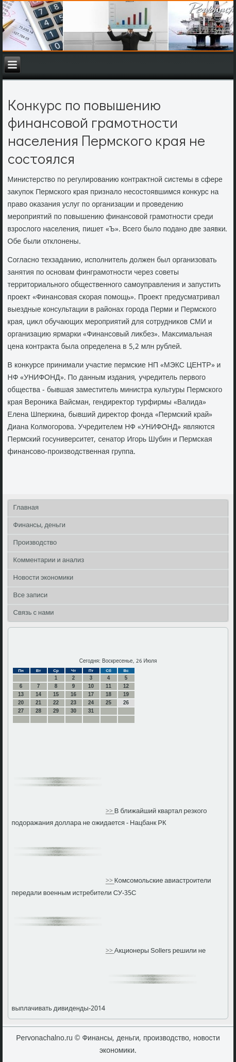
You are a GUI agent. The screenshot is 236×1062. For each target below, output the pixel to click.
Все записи (30, 595)
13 (21, 694)
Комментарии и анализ (49, 560)
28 (38, 711)
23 (73, 702)
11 (108, 686)
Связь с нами (33, 613)
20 (21, 702)
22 (56, 702)
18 (108, 694)
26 (126, 702)
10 (91, 686)
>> (110, 811)
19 (126, 694)
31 (91, 711)
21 (38, 702)
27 (21, 711)
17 (91, 694)
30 (73, 711)
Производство (35, 543)
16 (73, 694)
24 (91, 702)
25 (108, 702)
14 (38, 694)
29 (56, 711)
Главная (26, 508)
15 (56, 694)
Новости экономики (43, 578)
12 (126, 686)
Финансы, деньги (39, 525)
